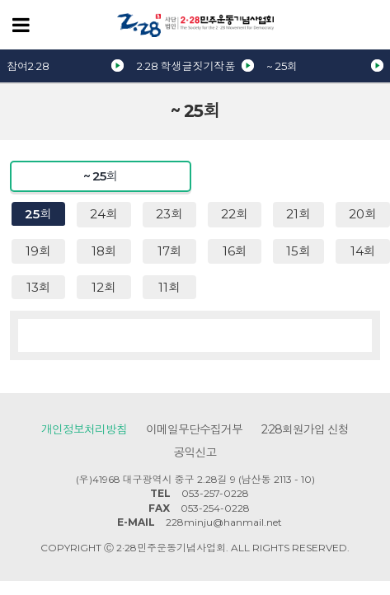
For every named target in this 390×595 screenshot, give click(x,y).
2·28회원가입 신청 (305, 429)
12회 (104, 287)
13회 (38, 287)
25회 (38, 214)
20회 (363, 214)
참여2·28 (28, 66)
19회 (38, 251)
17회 (169, 251)
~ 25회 (282, 66)
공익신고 (195, 452)
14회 (363, 251)
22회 (234, 214)
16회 (235, 251)
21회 (298, 214)
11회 (169, 287)
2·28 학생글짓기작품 (186, 66)
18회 (104, 251)
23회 (169, 214)
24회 (104, 214)
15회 (298, 251)
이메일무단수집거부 (194, 429)
